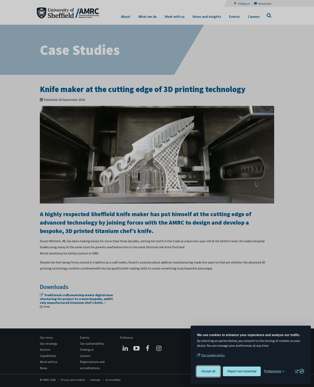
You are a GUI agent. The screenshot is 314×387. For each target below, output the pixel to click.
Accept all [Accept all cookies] (208, 371)
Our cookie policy (213, 355)
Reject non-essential (241, 371)
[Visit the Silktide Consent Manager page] (299, 371)
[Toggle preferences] (274, 371)
